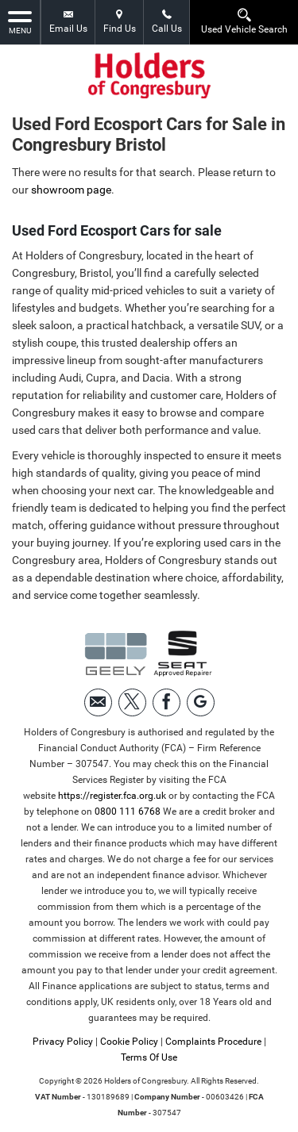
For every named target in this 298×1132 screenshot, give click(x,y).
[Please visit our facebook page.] (166, 702)
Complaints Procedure (213, 1041)
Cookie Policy (129, 1041)
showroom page (71, 189)
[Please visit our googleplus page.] (201, 702)
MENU (20, 21)
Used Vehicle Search (244, 21)
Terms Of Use (149, 1057)
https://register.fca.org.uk (112, 795)
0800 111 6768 (128, 811)
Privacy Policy (63, 1041)
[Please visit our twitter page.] (132, 702)
